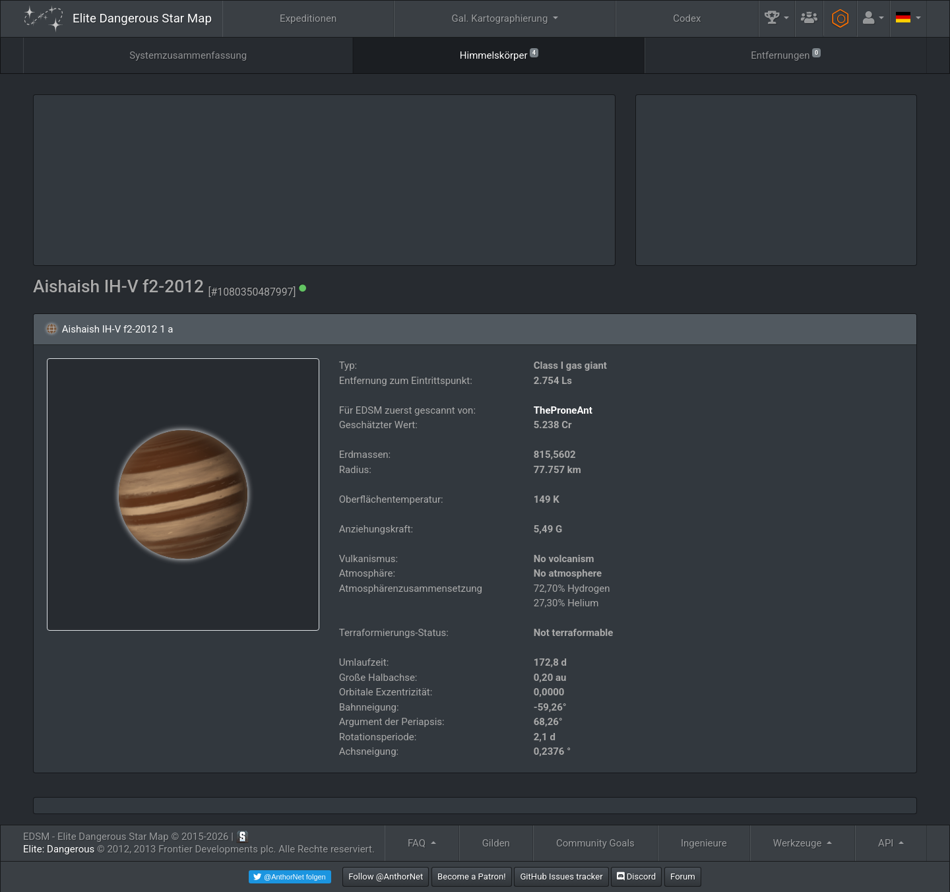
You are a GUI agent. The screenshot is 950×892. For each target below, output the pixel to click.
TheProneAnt (563, 410)
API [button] (887, 843)
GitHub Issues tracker (561, 876)
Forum (682, 876)
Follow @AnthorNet (385, 876)
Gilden (496, 843)
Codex (687, 18)
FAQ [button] (418, 843)
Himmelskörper (499, 54)
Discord (636, 876)
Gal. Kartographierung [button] (501, 18)
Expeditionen (308, 18)
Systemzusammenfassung (188, 55)
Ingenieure (704, 843)
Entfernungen (785, 54)
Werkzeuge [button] (798, 843)
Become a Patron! (471, 876)
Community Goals (595, 843)
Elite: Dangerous (58, 849)
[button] (777, 19)
